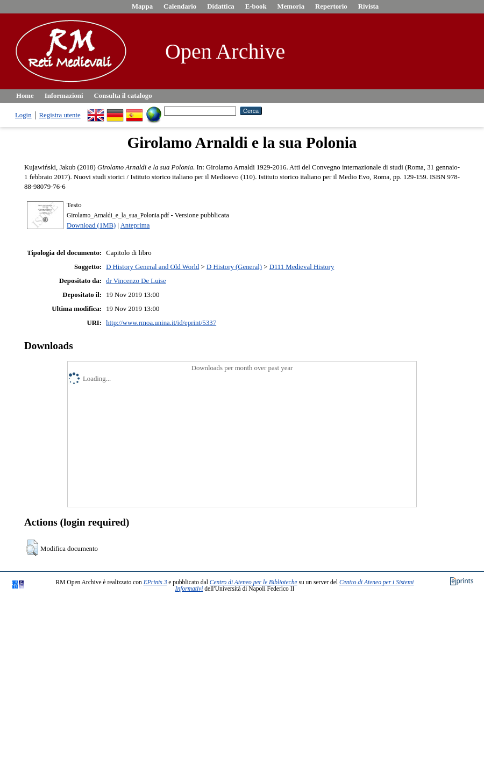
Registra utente (60, 115)
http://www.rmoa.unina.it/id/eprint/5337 (161, 323)
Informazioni (64, 96)
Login (23, 115)
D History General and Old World (152, 267)
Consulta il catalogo (123, 96)
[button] (32, 548)
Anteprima (135, 225)
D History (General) (234, 267)
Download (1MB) (91, 225)
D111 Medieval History (301, 267)
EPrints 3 (155, 582)
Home (25, 96)
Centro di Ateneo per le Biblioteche (253, 582)
